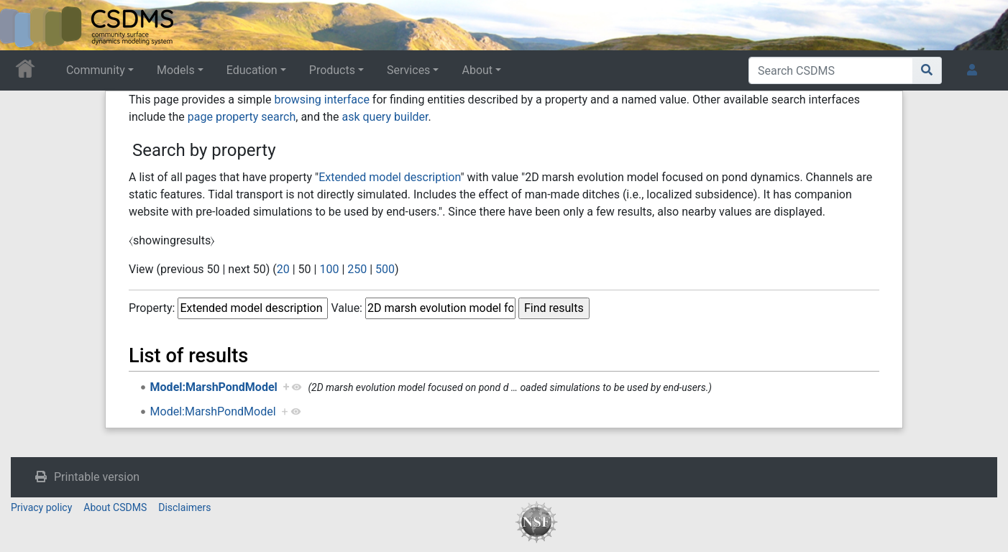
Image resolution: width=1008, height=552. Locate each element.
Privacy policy (41, 507)
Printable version (96, 477)
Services (408, 70)
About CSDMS (115, 507)
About (477, 70)
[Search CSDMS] (830, 70)
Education (252, 70)
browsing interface (321, 99)
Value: (346, 308)
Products (332, 70)
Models (176, 70)
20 (283, 269)
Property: (152, 308)
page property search (241, 117)
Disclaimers (184, 507)
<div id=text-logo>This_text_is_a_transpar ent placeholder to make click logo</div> (23, 25)
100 (329, 269)
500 (385, 269)
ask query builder (385, 117)
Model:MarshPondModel (214, 387)
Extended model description (389, 177)
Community (95, 70)
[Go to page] (927, 70)
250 (357, 269)
